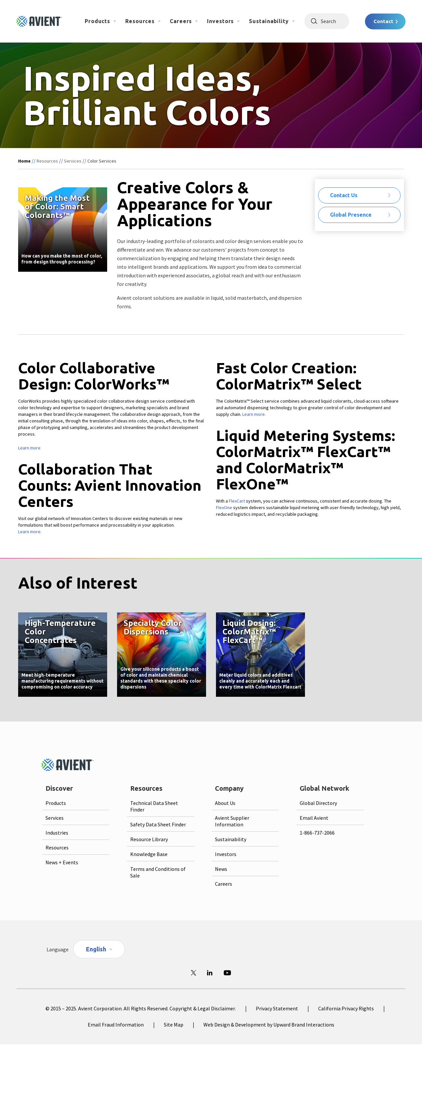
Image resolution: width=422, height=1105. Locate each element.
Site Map (173, 1024)
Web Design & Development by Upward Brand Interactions (268, 1024)
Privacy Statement (277, 1008)
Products (97, 21)
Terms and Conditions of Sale (158, 872)
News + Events (61, 862)
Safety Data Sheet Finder (158, 824)
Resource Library (149, 839)
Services (72, 161)
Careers (181, 21)
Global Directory (318, 803)
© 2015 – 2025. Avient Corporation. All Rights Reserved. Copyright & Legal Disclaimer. (140, 1008)
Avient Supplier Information (232, 821)
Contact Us (343, 195)
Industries (56, 832)
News (221, 869)
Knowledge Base (148, 854)
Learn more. (30, 532)
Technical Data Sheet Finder (154, 806)
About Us (225, 803)
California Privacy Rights (346, 1008)
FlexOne (224, 507)
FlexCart (237, 501)
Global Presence (351, 215)
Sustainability (268, 21)
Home (24, 161)
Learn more (29, 448)
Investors (220, 21)
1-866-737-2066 (317, 832)
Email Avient (314, 817)
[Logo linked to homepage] (39, 21)
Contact (383, 21)
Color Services (101, 161)
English (96, 949)
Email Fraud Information (116, 1024)
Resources (140, 21)
